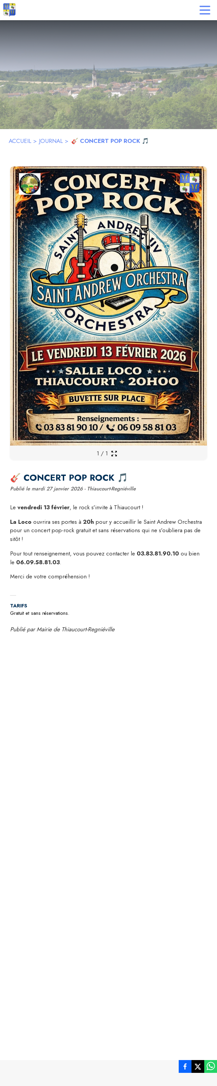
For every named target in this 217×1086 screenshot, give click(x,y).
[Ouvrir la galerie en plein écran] (114, 453)
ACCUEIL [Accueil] (20, 141)
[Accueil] (9, 10)
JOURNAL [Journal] (51, 141)
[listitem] (185, 1068)
